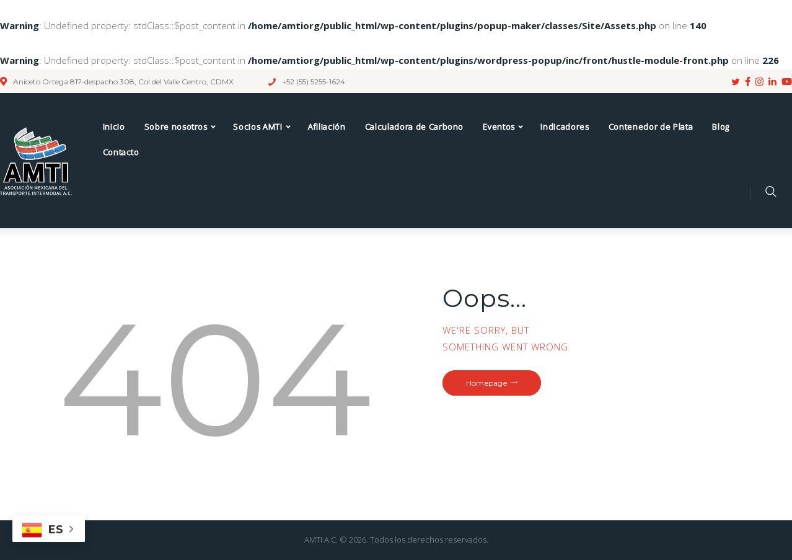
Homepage (486, 383)
